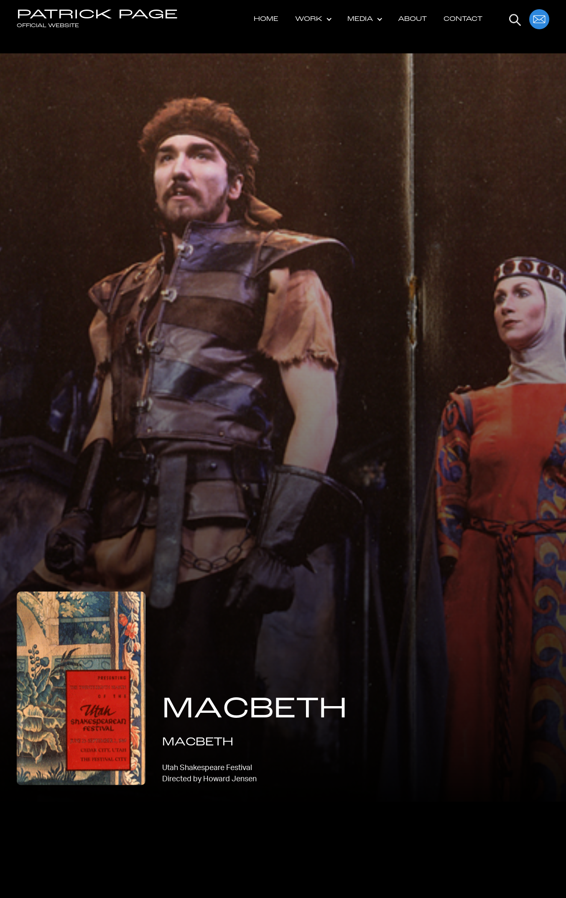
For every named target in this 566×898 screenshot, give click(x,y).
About (412, 19)
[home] (97, 19)
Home (266, 19)
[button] (313, 19)
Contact (463, 19)
